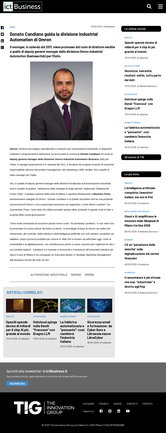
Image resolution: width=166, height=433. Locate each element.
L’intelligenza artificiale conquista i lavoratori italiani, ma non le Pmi (139, 192)
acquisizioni (39, 316)
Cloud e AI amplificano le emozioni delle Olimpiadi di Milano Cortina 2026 (141, 221)
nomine (76, 274)
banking (128, 240)
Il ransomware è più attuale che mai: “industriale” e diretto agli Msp (142, 282)
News (12, 27)
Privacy (104, 403)
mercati (10, 316)
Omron (89, 274)
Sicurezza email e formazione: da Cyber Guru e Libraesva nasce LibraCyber (99, 329)
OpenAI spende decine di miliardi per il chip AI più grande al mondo (18, 328)
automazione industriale (49, 274)
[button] (149, 6)
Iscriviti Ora (17, 383)
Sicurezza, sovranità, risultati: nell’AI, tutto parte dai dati (142, 75)
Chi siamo (88, 403)
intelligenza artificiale (136, 211)
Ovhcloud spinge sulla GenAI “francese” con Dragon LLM (45, 328)
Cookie (118, 403)
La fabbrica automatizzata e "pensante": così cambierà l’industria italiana (72, 331)
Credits (148, 403)
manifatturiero (68, 316)
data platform (132, 66)
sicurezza (129, 272)
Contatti (132, 403)
